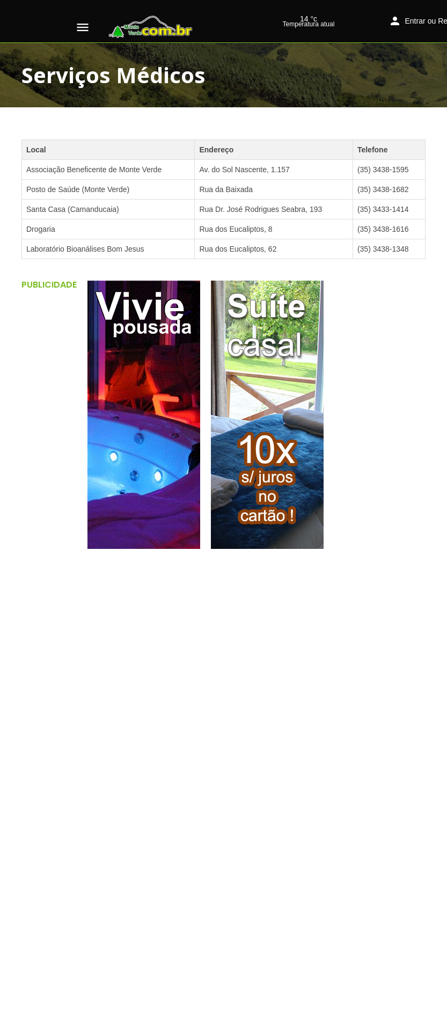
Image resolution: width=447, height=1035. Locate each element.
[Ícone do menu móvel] (82, 27)
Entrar (415, 21)
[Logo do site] (151, 26)
